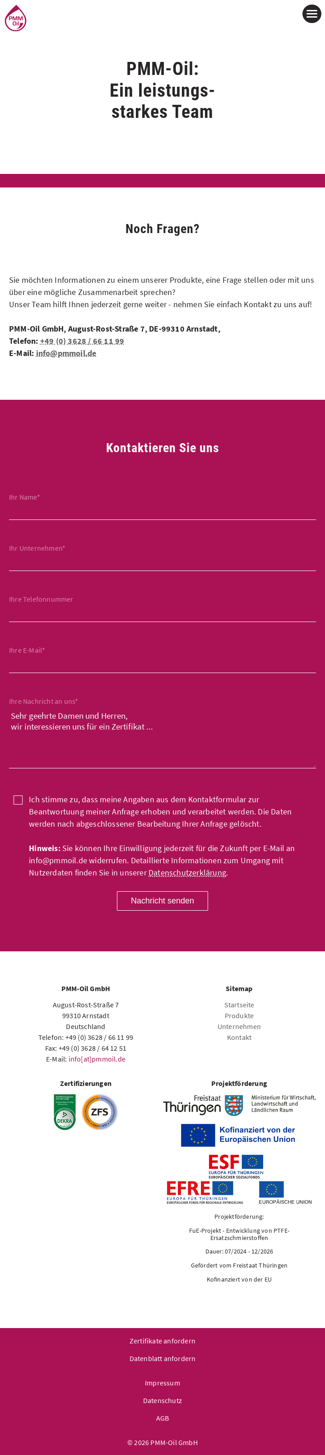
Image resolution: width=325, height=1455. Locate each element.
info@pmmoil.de (66, 353)
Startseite (239, 1004)
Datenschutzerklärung (187, 872)
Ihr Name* (24, 496)
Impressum (162, 1382)
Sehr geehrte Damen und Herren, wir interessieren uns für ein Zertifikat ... (162, 737)
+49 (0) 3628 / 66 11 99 (82, 341)
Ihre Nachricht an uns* (43, 701)
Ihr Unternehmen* (37, 547)
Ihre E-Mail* (27, 650)
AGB (162, 1417)
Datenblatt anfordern (163, 1358)
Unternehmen (239, 1026)
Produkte (239, 1015)
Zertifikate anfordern (162, 1340)
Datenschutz (162, 1400)
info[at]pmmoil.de (97, 1058)
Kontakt (239, 1037)
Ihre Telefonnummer (41, 599)
